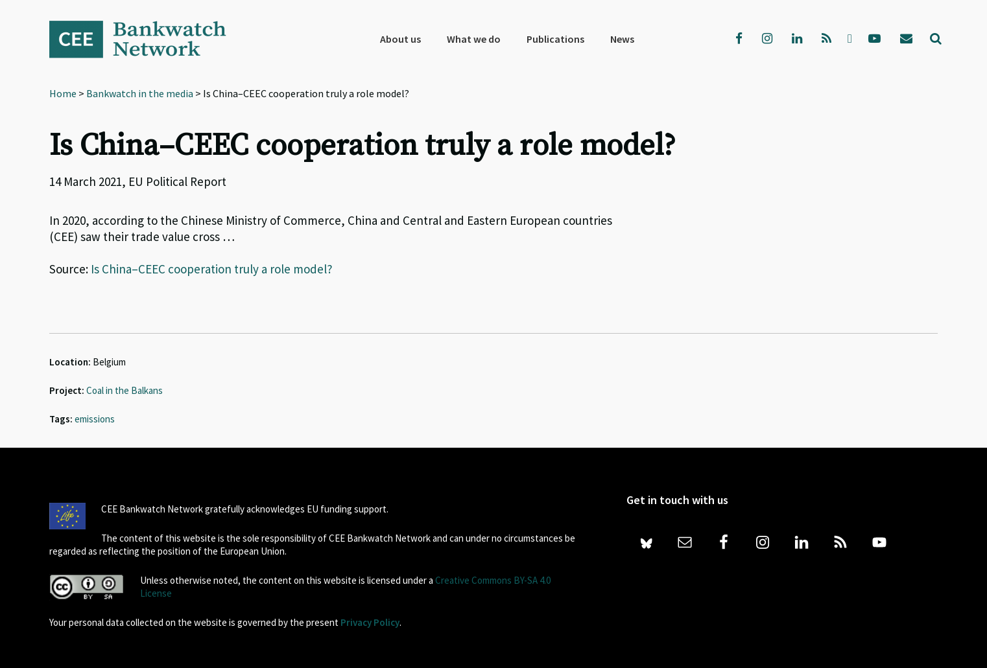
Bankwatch (146, 39)
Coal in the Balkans (124, 390)
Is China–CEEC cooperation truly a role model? (212, 269)
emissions (95, 419)
